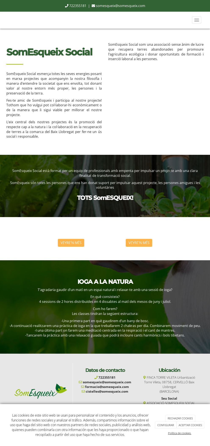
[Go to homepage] (4, 20)
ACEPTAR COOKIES (190, 425)
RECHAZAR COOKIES (180, 418)
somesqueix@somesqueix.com (120, 5)
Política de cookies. (179, 433)
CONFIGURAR (165, 425)
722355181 (77, 5)
